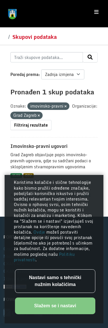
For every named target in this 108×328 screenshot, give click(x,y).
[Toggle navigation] (96, 12)
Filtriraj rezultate (31, 125)
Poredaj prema (24, 74)
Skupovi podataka (34, 37)
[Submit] (90, 57)
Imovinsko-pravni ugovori (38, 146)
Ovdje (39, 232)
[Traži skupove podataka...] (46, 57)
